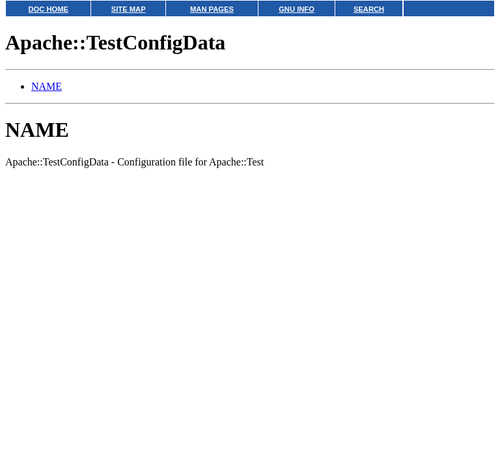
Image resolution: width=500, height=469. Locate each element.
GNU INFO (296, 9)
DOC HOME (48, 9)
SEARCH (369, 9)
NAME (46, 86)
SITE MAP (128, 9)
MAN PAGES (212, 9)
